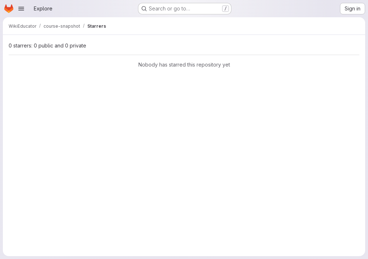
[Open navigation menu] (21, 8)
